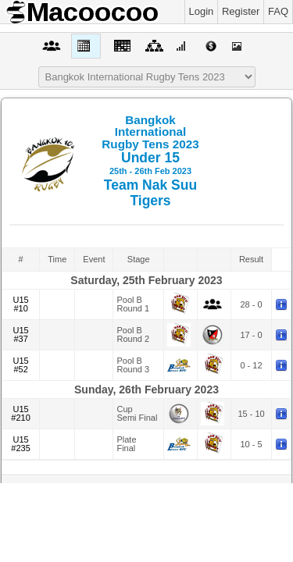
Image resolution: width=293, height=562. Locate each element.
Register (240, 11)
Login (201, 11)
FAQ (278, 11)
